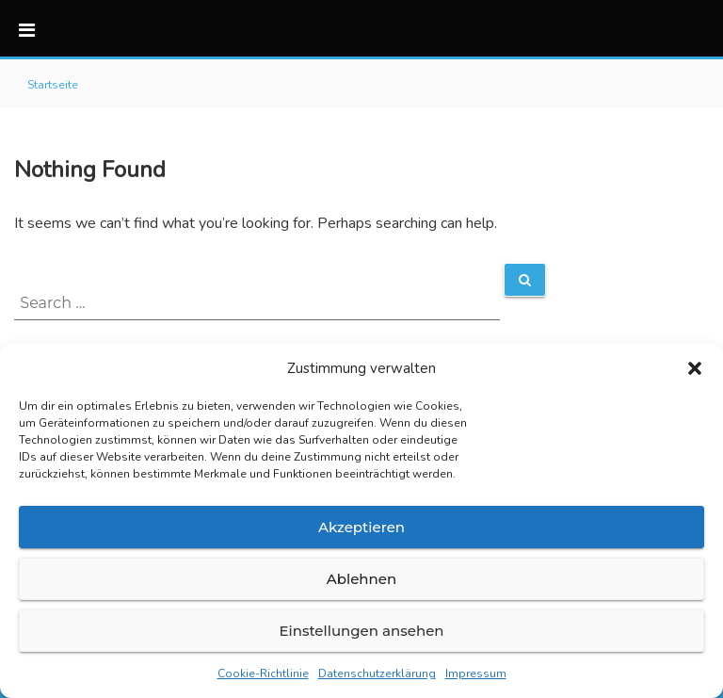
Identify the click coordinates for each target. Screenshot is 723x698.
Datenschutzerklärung (377, 673)
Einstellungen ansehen (361, 631)
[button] (694, 368)
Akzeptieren (361, 527)
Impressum (475, 673)
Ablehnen (361, 579)
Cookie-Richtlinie (263, 673)
